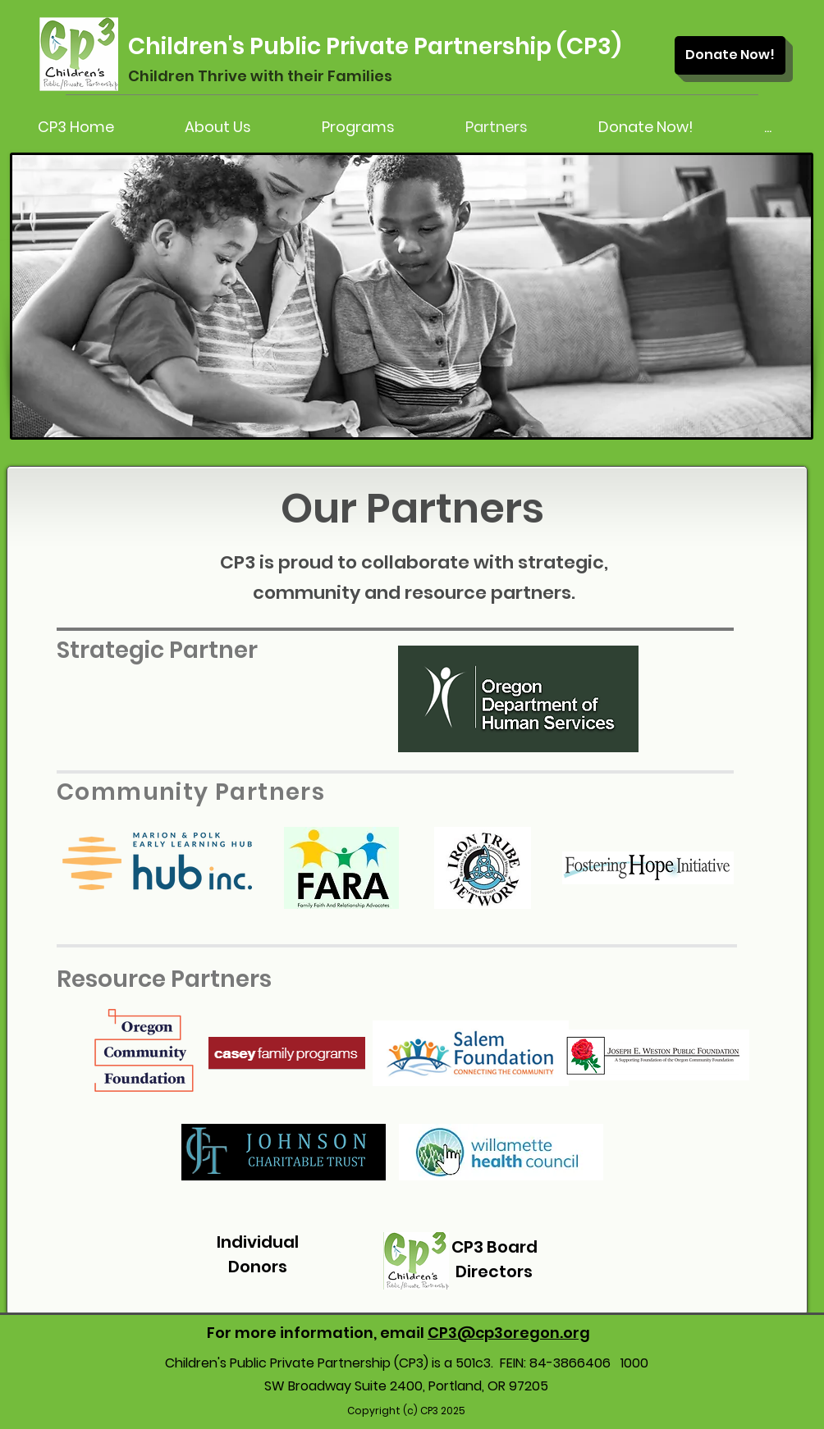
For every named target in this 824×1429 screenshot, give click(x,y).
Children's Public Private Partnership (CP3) (374, 46)
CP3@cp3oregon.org (509, 1332)
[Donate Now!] (730, 55)
